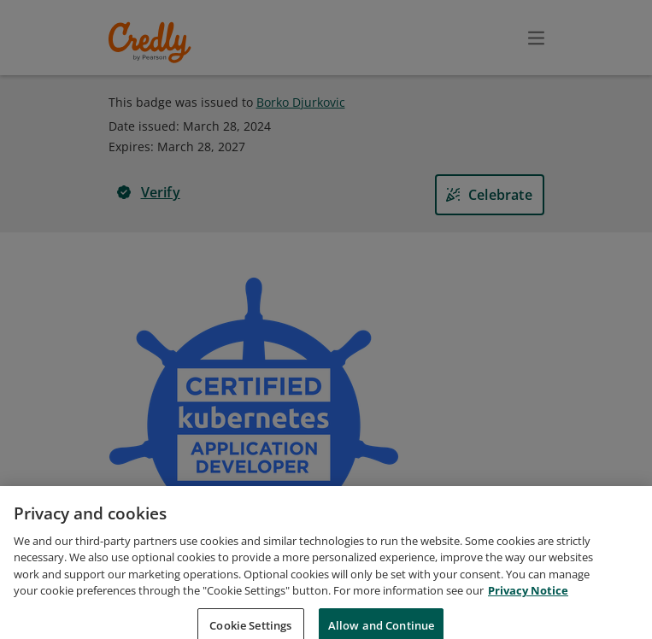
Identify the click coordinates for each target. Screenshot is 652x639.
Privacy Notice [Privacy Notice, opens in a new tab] (528, 608)
